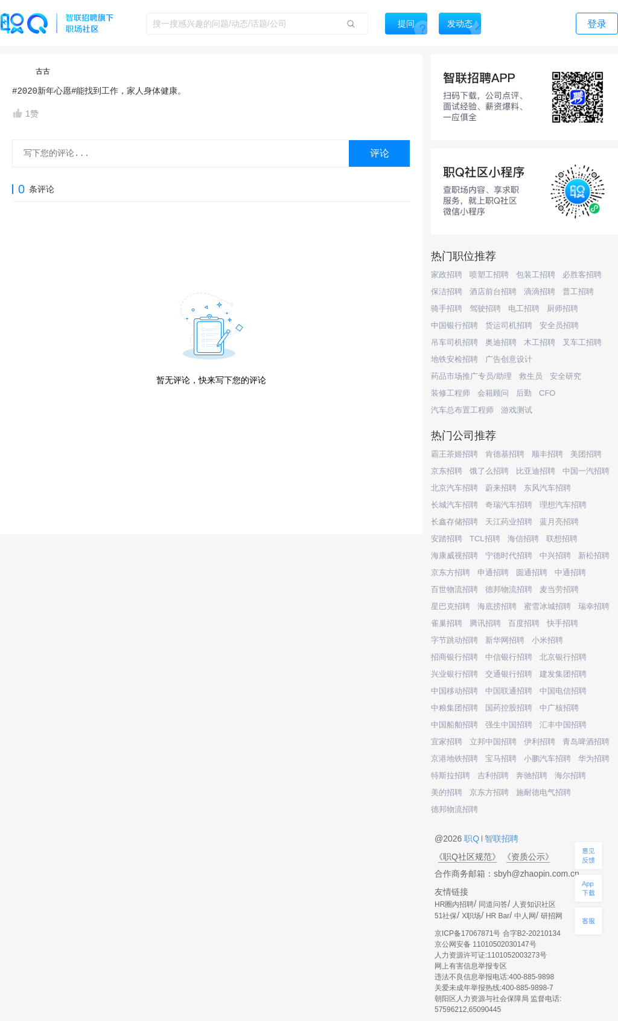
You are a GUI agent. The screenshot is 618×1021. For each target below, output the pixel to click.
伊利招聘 (539, 741)
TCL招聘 (485, 538)
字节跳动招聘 (454, 640)
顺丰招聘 (547, 454)
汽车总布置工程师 (462, 409)
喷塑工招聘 (489, 274)
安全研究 (565, 376)
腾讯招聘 (485, 623)
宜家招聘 (446, 741)
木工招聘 (539, 342)
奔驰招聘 (531, 775)
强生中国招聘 (508, 724)
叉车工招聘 (582, 342)
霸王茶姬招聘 (454, 454)
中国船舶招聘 (454, 724)
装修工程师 (450, 393)
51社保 (446, 916)
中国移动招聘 (454, 690)
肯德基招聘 (504, 454)
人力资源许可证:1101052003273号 (491, 955)
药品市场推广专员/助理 (471, 376)
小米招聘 (547, 640)
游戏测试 (516, 409)
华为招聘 (594, 758)
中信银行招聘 (508, 657)
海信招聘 (523, 538)
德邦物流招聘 (508, 589)
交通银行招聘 (508, 673)
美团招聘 (586, 454)
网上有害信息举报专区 (471, 966)
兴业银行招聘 (454, 673)
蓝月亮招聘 (559, 521)
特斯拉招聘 (450, 775)
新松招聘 (594, 555)
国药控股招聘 (508, 707)
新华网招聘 (504, 640)
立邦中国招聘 (493, 741)
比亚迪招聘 (535, 470)
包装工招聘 (535, 274)
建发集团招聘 (563, 673)
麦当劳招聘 (559, 589)
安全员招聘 (559, 325)
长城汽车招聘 (454, 504)
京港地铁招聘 (454, 758)
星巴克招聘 (450, 606)
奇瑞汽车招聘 (508, 504)
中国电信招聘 (563, 690)
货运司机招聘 (508, 325)
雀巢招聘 (446, 623)
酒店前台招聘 (493, 291)
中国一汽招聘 (586, 470)
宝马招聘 (501, 758)
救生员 (531, 376)
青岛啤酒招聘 (586, 741)
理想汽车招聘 (563, 504)
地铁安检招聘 (454, 359)
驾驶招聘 (485, 308)
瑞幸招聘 (594, 606)
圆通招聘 (531, 572)
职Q (473, 838)
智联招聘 (500, 838)
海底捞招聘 (497, 606)
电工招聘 (524, 308)
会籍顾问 (493, 393)
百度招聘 (524, 623)
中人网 (525, 916)
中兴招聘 (555, 555)
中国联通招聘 (508, 690)
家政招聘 (446, 274)
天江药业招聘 (508, 521)
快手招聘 (562, 623)
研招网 (551, 916)
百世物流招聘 (454, 589)
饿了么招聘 (489, 470)
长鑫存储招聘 (454, 521)
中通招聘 (570, 572)
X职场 (471, 916)
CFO (547, 393)
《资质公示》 (528, 857)
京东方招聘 (450, 572)
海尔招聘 (570, 775)
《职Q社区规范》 (467, 857)
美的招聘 (446, 792)
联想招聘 (562, 538)
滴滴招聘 (539, 291)
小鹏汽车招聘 (547, 758)
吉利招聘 (493, 775)
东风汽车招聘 (547, 487)
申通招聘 (493, 572)
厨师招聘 (562, 308)
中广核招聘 (559, 707)
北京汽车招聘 (454, 487)
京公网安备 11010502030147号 (486, 944)
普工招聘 (578, 291)
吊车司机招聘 (454, 342)
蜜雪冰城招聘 (547, 606)
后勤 (524, 393)
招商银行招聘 (454, 657)
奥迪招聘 (501, 342)
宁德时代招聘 (508, 555)
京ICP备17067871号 (467, 933)
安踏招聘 (446, 538)
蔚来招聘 (501, 487)
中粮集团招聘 (454, 707)
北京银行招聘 (563, 657)
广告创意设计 (508, 359)
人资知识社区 (534, 904)
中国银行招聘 (454, 325)
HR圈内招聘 (454, 904)
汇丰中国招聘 (563, 724)
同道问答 (493, 904)
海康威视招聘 (454, 555)
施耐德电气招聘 (543, 792)
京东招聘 (446, 470)
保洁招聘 (446, 291)
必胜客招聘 (582, 274)
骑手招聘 (446, 308)
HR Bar (497, 916)
